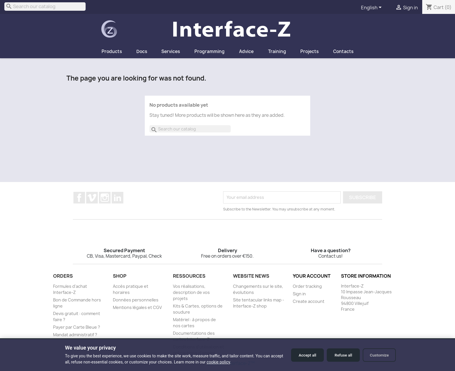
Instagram (105, 197)
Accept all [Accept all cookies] (303, 355)
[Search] (45, 6)
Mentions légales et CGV (137, 307)
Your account (312, 276)
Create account (308, 301)
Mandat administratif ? (75, 334)
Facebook (79, 197)
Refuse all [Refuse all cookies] (341, 355)
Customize (378, 355)
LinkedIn (117, 197)
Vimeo (92, 197)
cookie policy (231, 362)
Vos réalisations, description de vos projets (191, 292)
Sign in (299, 294)
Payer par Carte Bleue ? (76, 327)
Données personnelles (135, 300)
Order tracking (307, 286)
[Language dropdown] (372, 7)
